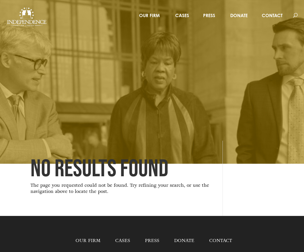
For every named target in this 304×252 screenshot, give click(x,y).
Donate (239, 15)
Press (209, 15)
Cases (182, 15)
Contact (272, 15)
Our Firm (149, 15)
